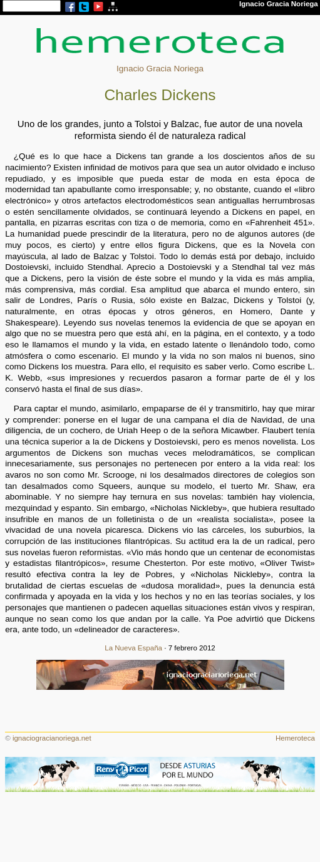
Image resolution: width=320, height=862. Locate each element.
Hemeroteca (295, 738)
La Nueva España (133, 648)
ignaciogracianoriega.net (52, 738)
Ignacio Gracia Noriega (160, 68)
